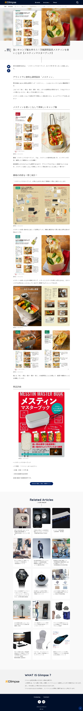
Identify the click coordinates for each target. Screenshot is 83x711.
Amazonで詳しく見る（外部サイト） (41, 483)
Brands (38, 2)
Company (37, 697)
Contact (46, 697)
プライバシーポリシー (41, 706)
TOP (5, 6)
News (56, 2)
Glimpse (11, 2)
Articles (47, 2)
